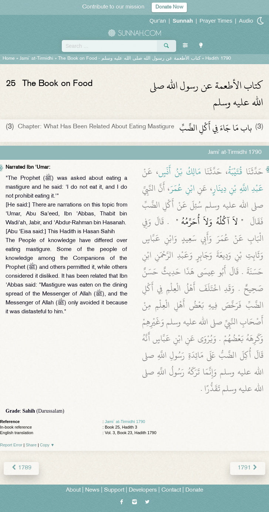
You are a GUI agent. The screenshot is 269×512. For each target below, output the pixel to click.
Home (9, 58)
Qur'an (157, 20)
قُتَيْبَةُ (235, 171)
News (92, 490)
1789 (21, 468)
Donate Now (169, 7)
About (73, 490)
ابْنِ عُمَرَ (182, 188)
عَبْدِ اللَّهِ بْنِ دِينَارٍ (237, 188)
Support (114, 490)
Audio (246, 20)
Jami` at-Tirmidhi (36, 58)
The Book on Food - (129, 58)
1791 (248, 468)
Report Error (11, 445)
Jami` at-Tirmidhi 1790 (125, 421)
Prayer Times (215, 20)
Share (31, 445)
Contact (171, 490)
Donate (194, 490)
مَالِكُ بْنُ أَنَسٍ (179, 171)
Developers (143, 490)
